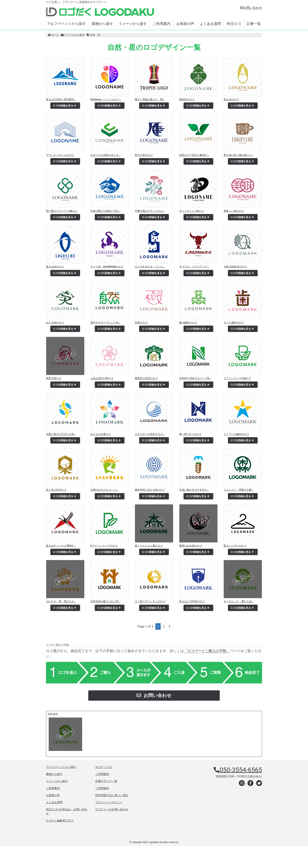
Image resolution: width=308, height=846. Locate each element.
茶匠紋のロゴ (186, 99)
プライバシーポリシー (109, 802)
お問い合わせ (251, 8)
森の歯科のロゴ (188, 322)
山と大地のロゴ (55, 322)
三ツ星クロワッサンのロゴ (150, 601)
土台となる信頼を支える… (105, 155)
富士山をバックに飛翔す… (61, 545)
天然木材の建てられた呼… (105, 601)
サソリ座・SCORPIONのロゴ (106, 266)
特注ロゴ (234, 24)
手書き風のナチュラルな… (150, 210)
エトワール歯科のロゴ (236, 434)
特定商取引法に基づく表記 (111, 795)
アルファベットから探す (66, 24)
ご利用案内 (161, 24)
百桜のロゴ (141, 322)
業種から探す (102, 24)
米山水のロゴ (231, 99)
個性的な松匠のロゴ (146, 378)
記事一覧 (254, 24)
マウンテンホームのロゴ (60, 155)
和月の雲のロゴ (144, 155)
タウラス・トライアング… (194, 266)
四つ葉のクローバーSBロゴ (61, 210)
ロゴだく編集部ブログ (59, 820)
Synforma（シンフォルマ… (105, 99)
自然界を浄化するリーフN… (195, 378)
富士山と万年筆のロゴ (192, 601)
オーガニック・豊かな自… (238, 601)
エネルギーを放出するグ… (150, 434)
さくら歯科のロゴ (234, 322)
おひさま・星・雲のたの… (61, 601)
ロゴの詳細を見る (64, 105)
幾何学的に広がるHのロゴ (150, 489)
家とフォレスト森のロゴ (149, 545)
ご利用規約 (102, 788)
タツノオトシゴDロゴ (191, 210)
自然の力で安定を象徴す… (194, 155)
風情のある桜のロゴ (190, 545)
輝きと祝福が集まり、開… (150, 99)
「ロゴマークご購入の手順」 (207, 651)
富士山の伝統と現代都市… (61, 99)
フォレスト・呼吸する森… (238, 489)
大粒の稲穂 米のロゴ (235, 266)
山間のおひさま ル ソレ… (104, 489)
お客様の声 (185, 24)
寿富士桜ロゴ (53, 378)
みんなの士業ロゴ (100, 434)
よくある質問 (210, 24)
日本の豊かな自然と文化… (105, 210)
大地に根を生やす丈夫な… (194, 489)
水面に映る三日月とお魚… (61, 434)
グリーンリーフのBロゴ (237, 378)
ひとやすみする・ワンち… (150, 266)
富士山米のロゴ (55, 266)
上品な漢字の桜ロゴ (101, 378)
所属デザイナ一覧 (106, 781)
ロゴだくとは (103, 767)
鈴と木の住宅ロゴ (56, 489)
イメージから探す (133, 24)
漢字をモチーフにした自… (105, 322)
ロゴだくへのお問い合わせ (111, 809)
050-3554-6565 (240, 769)
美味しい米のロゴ (234, 210)
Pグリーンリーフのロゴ (103, 545)
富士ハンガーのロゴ (235, 545)
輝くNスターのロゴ (190, 434)
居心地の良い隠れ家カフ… (238, 155)
